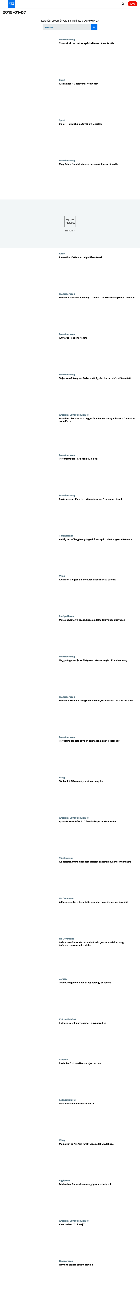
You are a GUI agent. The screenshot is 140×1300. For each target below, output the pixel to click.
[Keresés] (70, 27)
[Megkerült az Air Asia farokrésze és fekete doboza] (98, 1159)
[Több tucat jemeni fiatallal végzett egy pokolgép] (98, 997)
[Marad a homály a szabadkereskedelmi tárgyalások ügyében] (98, 635)
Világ (62, 576)
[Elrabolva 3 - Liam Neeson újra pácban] (98, 1078)
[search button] (94, 27)
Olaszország (66, 1261)
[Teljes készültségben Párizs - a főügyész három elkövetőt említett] (98, 393)
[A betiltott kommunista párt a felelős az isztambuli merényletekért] (98, 876)
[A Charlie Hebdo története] (98, 353)
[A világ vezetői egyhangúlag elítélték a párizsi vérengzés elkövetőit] (98, 554)
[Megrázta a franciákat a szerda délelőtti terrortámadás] (98, 179)
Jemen (63, 979)
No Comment (66, 898)
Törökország (66, 535)
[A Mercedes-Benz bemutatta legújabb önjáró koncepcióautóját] (98, 917)
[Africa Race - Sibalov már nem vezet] (98, 98)
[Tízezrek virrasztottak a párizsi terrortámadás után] (98, 58)
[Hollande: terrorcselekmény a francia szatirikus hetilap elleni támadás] (98, 312)
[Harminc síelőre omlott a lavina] (98, 1279)
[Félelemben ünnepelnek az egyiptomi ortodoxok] (98, 1199)
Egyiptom (64, 1180)
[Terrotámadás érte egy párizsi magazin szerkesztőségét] (98, 756)
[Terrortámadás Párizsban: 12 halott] (98, 473)
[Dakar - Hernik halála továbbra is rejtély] (98, 139)
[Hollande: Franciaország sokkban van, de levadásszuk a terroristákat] (98, 715)
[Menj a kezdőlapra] (11, 4)
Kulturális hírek (67, 1019)
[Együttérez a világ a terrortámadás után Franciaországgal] (98, 514)
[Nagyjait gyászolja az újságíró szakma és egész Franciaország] (98, 675)
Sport (62, 80)
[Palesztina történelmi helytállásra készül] (98, 272)
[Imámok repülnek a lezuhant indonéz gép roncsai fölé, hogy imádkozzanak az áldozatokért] (98, 957)
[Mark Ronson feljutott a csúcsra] (98, 1118)
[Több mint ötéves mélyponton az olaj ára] (98, 796)
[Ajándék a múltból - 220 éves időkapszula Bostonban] (98, 836)
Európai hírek (66, 616)
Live (132, 3)
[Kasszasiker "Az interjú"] (98, 1239)
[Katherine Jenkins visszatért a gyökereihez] (98, 1038)
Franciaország (67, 39)
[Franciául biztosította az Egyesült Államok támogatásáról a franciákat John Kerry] (98, 433)
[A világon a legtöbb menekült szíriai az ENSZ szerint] (98, 594)
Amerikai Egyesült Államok (74, 414)
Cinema (63, 1059)
